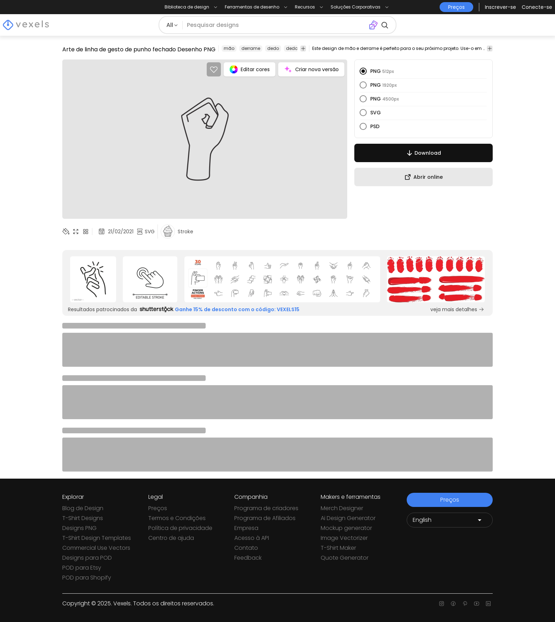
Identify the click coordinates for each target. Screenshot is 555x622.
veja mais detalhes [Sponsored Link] (457, 309)
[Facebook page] (453, 603)
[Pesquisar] (275, 25)
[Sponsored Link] (93, 279)
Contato (246, 548)
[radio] (363, 71)
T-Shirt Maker (338, 548)
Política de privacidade (180, 528)
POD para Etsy (81, 568)
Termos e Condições (177, 518)
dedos (293, 48)
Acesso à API (251, 538)
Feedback (248, 558)
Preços (157, 508)
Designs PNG (79, 528)
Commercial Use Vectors (96, 548)
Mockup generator (346, 528)
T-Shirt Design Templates (96, 538)
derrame (250, 48)
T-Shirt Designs (82, 518)
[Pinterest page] (464, 603)
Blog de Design (82, 508)
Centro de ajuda (171, 538)
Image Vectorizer (344, 538)
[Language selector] (450, 520)
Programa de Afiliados (265, 518)
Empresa (246, 528)
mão (229, 48)
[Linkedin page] (488, 603)
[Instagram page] (441, 603)
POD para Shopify (86, 578)
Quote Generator (344, 558)
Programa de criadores (266, 508)
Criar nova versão (311, 69)
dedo (273, 48)
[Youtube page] (476, 603)
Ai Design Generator (348, 518)
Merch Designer (342, 508)
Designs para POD (87, 558)
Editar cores (249, 69)
